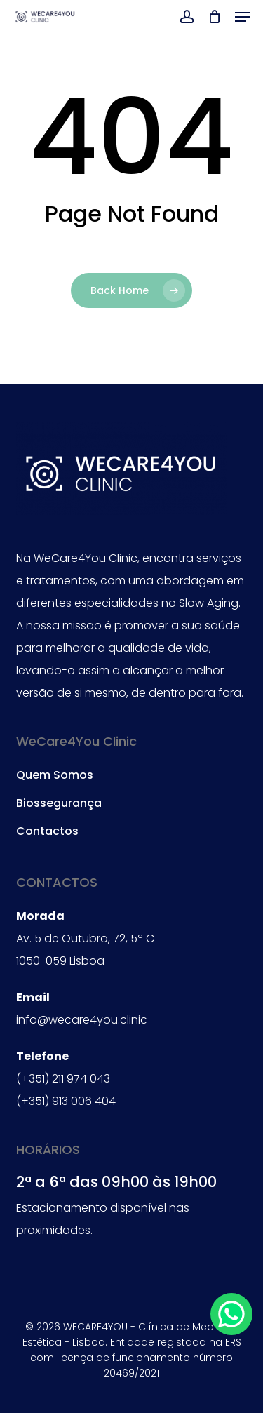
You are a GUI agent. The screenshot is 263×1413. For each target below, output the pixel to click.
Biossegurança (59, 803)
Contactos (47, 831)
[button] (242, 17)
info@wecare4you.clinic (81, 1020)
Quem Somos (54, 775)
